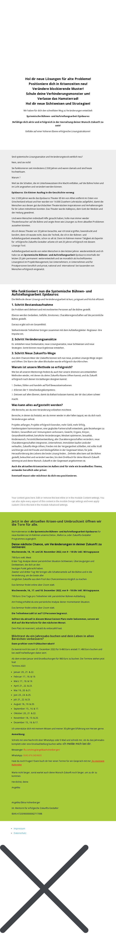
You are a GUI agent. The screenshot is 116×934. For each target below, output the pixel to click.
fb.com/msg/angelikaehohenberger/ (42, 749)
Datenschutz (20, 833)
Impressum (19, 828)
